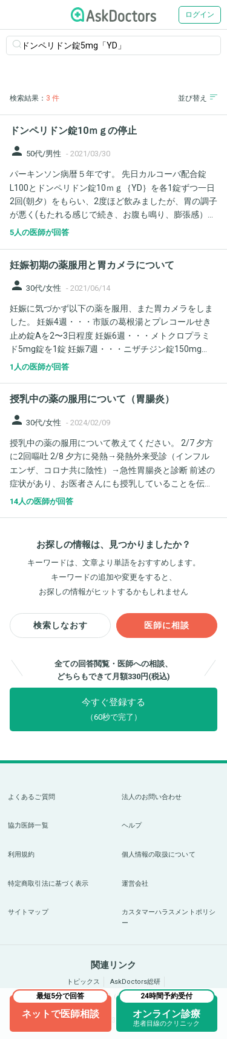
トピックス (83, 982)
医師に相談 (166, 625)
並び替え (197, 97)
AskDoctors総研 (135, 982)
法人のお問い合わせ (152, 797)
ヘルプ (132, 825)
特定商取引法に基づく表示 (48, 884)
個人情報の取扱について (159, 854)
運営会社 (135, 884)
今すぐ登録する (113, 709)
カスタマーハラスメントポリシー (169, 917)
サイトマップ (28, 912)
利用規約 (21, 854)
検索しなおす (60, 625)
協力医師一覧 (28, 825)
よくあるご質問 (31, 797)
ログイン (199, 14)
